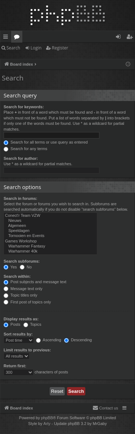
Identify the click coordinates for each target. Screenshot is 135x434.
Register (60, 48)
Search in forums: (20, 198)
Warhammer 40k (50, 251)
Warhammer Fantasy (50, 246)
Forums (18, 38)
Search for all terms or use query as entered (46, 142)
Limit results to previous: (27, 350)
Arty (47, 423)
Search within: (17, 276)
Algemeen (50, 225)
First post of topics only (27, 302)
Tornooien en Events (50, 235)
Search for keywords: (24, 107)
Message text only (23, 288)
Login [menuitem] (120, 38)
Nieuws (50, 220)
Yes (10, 267)
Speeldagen (50, 230)
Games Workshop (50, 241)
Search (13, 48)
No (26, 267)
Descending (78, 340)
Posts (12, 324)
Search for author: (21, 158)
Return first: (15, 366)
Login (36, 48)
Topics (32, 324)
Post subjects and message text (35, 282)
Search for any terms (25, 148)
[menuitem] (105, 408)
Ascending (48, 340)
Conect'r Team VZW (50, 215)
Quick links (7, 38)
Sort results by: (18, 334)
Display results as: (21, 319)
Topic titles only (20, 295)
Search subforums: (22, 261)
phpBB (47, 418)
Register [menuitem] (131, 38)
